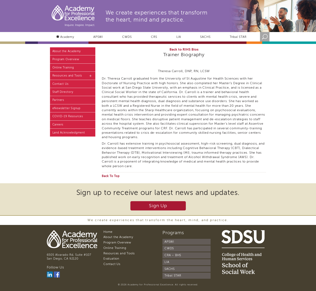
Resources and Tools (67, 75)
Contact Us (60, 83)
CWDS (127, 36)
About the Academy (66, 51)
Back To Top (111, 176)
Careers (57, 124)
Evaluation (111, 258)
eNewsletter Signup (66, 108)
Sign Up (158, 205)
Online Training (63, 67)
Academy (67, 36)
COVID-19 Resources (67, 116)
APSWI (98, 36)
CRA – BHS (172, 255)
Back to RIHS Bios (184, 49)
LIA (178, 36)
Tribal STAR (238, 36)
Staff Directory (62, 91)
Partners (58, 99)
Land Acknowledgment (68, 132)
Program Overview (65, 59)
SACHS (205, 36)
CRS (154, 36)
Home (107, 231)
